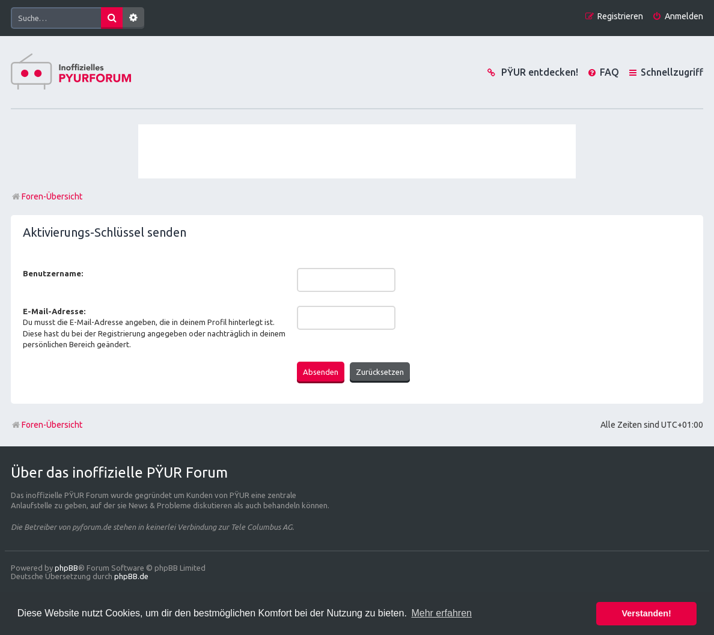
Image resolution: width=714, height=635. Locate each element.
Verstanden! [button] (646, 613)
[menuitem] (677, 16)
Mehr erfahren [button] (441, 613)
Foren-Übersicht (46, 425)
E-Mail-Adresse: (54, 311)
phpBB (66, 568)
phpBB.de (131, 576)
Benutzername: (53, 273)
